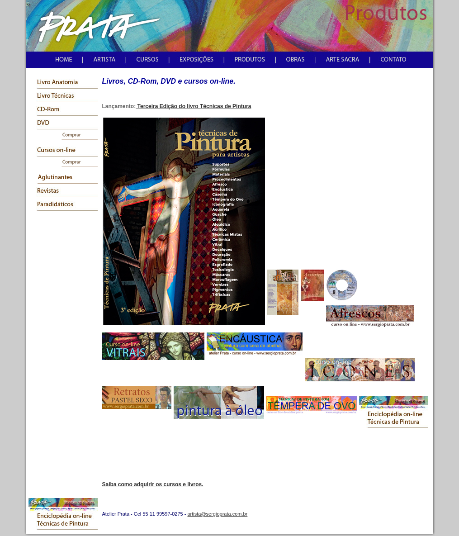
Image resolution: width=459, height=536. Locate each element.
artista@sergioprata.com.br (217, 514)
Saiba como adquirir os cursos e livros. (152, 484)
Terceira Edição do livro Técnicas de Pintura (193, 106)
